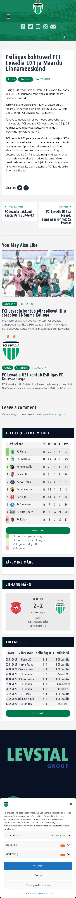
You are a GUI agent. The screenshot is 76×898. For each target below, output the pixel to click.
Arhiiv (11, 79)
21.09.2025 (11, 698)
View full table (38, 530)
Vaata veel (38, 713)
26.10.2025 (11, 669)
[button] (70, 804)
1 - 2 (45, 674)
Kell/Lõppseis (45, 653)
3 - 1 (45, 689)
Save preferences (38, 885)
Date (11, 653)
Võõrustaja (26, 653)
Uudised (25, 79)
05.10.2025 (11, 684)
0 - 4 (45, 664)
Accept (38, 865)
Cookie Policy (29, 893)
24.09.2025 (11, 694)
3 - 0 (45, 684)
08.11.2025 (38, 599)
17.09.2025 (11, 703)
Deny (38, 875)
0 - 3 (45, 679)
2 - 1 (45, 698)
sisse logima (58, 414)
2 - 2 (45, 659)
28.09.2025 (11, 689)
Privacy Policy (45, 893)
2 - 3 (45, 694)
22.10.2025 (11, 674)
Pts (66, 444)
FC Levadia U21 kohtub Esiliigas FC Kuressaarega (32, 377)
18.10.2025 (11, 679)
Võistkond (16, 444)
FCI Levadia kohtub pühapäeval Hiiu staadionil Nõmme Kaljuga (34, 313)
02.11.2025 (11, 664)
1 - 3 (45, 669)
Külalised (62, 653)
